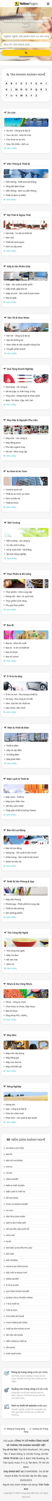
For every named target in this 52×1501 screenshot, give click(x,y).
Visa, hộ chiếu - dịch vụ (17, 144)
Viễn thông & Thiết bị (18, 163)
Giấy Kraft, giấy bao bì (16, 288)
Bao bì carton (12, 656)
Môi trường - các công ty (18, 540)
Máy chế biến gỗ (14, 1066)
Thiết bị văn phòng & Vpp (20, 881)
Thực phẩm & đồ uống (19, 573)
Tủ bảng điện (12, 754)
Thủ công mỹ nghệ (17, 932)
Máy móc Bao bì (13, 1062)
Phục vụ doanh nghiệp (17, 1204)
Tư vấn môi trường (15, 545)
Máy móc (12, 1035)
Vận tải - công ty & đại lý (18, 335)
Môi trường (13, 522)
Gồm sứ (10, 964)
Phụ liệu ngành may (15, 447)
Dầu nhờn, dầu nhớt (15, 707)
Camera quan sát (14, 489)
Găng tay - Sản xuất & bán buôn (21, 852)
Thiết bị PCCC (12, 502)
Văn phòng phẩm (14, 912)
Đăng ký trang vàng (30, 1372)
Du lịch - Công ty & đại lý (18, 130)
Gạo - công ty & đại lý (16, 1108)
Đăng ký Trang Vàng (16, 1428)
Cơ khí (9, 1173)
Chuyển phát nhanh (16, 349)
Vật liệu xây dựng (14, 1335)
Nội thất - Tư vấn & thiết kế (19, 233)
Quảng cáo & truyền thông (19, 1297)
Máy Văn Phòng (13, 899)
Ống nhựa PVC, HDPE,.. (17, 1015)
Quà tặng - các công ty (16, 386)
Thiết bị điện (12, 745)
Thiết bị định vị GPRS (16, 195)
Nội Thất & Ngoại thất (19, 215)
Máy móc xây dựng (15, 1053)
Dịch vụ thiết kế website (29, 1405)
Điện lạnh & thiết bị (18, 778)
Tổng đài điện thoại (15, 186)
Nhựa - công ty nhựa (16, 1001)
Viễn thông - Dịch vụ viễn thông (21, 190)
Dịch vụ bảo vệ (13, 498)
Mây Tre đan (12, 955)
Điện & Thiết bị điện (18, 727)
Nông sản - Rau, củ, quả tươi (19, 596)
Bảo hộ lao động (16, 830)
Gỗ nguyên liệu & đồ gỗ (17, 1229)
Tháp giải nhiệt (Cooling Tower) (21, 810)
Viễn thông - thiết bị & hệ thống (21, 181)
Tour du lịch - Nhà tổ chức (18, 135)
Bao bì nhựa (11, 652)
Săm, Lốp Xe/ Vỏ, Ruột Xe (18, 703)
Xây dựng (10, 1347)
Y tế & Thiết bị (12, 1304)
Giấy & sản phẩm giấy (18, 266)
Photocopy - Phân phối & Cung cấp (23, 904)
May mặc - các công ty (16, 438)
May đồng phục (13, 442)
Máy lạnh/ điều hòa (15, 801)
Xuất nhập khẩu (13, 1353)
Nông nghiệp (14, 1086)
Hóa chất (10, 1235)
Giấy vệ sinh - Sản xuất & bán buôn (23, 293)
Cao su (9, 1166)
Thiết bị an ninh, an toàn (17, 493)
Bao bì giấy (11, 297)
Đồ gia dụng (12, 1198)
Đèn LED (10, 237)
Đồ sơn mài (11, 959)
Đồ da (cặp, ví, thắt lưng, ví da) (20, 391)
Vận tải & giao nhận (18, 317)
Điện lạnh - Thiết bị (15, 797)
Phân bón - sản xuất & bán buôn (21, 1117)
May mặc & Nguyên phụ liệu (22, 420)
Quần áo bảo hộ (13, 861)
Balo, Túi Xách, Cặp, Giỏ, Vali (19, 400)
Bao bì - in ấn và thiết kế (17, 647)
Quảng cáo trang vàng (30, 1388)
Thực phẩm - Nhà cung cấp (19, 592)
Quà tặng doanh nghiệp (20, 368)
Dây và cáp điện (14, 750)
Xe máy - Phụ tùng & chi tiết (19, 698)
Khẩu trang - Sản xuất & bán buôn (22, 857)
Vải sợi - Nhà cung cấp (16, 451)
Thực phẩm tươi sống (16, 600)
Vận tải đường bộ (14, 340)
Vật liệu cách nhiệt (14, 805)
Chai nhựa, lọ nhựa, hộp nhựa (20, 1006)
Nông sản (10, 1104)
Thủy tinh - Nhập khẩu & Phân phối (23, 395)
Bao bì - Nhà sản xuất (16, 643)
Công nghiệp (12, 1179)
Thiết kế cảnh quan (15, 242)
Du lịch (11, 112)
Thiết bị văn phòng (15, 908)
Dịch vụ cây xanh (14, 246)
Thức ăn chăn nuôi (15, 1113)
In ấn (8, 1241)
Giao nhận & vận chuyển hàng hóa (23, 344)
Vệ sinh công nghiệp (16, 554)
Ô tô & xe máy (14, 676)
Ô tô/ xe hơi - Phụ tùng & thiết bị (21, 694)
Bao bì (10, 625)
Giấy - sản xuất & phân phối (19, 284)
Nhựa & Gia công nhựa (19, 983)
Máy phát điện (13, 759)
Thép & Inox (11, 1310)
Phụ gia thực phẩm (15, 605)
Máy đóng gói (12, 1057)
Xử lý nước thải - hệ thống (18, 549)
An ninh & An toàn (17, 471)
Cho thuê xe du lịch (15, 139)
